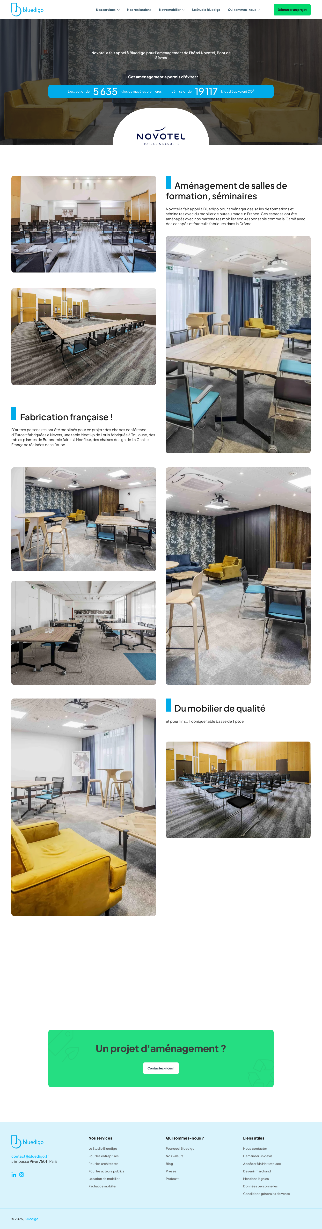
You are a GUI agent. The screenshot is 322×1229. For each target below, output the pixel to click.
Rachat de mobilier (102, 1186)
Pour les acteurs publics (106, 1171)
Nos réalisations (139, 10)
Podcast (172, 1179)
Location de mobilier (104, 1179)
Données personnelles (260, 1186)
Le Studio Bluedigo (206, 10)
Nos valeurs (174, 1156)
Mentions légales (256, 1179)
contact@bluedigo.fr (30, 1156)
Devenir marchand (257, 1171)
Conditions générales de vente (266, 1194)
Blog (169, 1164)
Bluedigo (31, 1219)
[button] (107, 9)
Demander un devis (257, 1156)
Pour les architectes (103, 1164)
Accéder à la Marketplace (262, 1164)
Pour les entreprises (103, 1156)
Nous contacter (255, 1148)
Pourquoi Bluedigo (180, 1148)
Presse (171, 1171)
